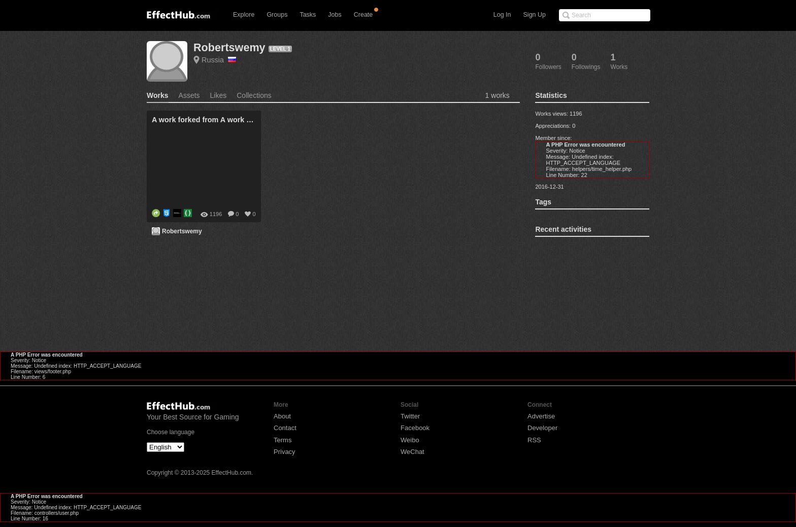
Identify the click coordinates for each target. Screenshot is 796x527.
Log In (502, 14)
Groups (277, 14)
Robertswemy (229, 47)
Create (363, 14)
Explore (243, 14)
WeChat (412, 451)
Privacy (284, 451)
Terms (282, 440)
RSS (534, 440)
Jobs (334, 14)
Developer (542, 428)
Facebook (415, 428)
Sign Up (534, 14)
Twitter (410, 416)
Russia (219, 60)
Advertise (541, 416)
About (282, 416)
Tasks (308, 14)
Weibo (410, 440)
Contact (285, 428)
